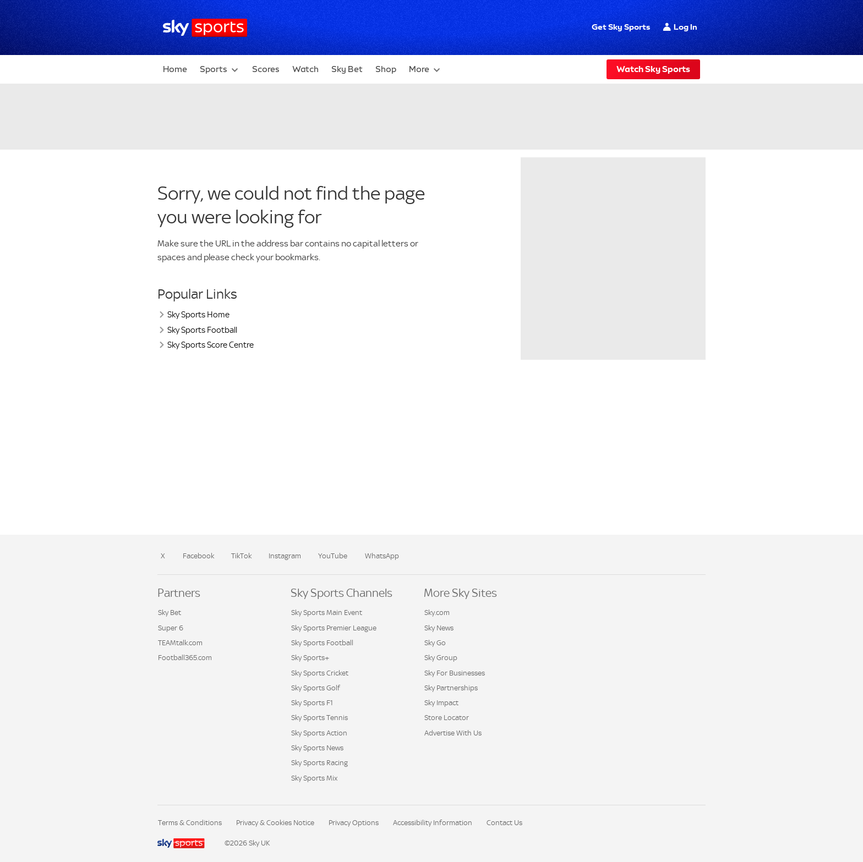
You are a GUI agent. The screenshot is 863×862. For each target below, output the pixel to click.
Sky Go (435, 643)
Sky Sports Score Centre (210, 344)
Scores (266, 69)
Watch (305, 69)
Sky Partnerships (451, 688)
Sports (213, 69)
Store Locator (446, 717)
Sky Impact (441, 703)
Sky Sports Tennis (319, 717)
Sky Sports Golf (315, 688)
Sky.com (437, 612)
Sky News (439, 628)
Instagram (285, 556)
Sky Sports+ (310, 658)
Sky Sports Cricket (319, 673)
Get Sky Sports (621, 27)
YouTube (332, 556)
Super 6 (170, 628)
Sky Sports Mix (314, 778)
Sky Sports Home (198, 314)
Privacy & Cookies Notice (275, 823)
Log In (685, 27)
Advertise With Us (453, 733)
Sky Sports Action (319, 733)
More (419, 69)
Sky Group (440, 658)
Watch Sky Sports (653, 69)
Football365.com (185, 658)
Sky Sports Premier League (333, 628)
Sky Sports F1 (312, 703)
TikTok (241, 556)
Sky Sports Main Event (326, 612)
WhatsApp (382, 556)
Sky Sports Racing (319, 763)
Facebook (198, 556)
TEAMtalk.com (180, 643)
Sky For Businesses (454, 673)
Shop (385, 69)
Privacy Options (354, 823)
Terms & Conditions (190, 823)
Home (175, 69)
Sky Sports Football (202, 329)
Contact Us (504, 823)
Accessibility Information (432, 823)
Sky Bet (347, 69)
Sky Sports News (317, 748)
